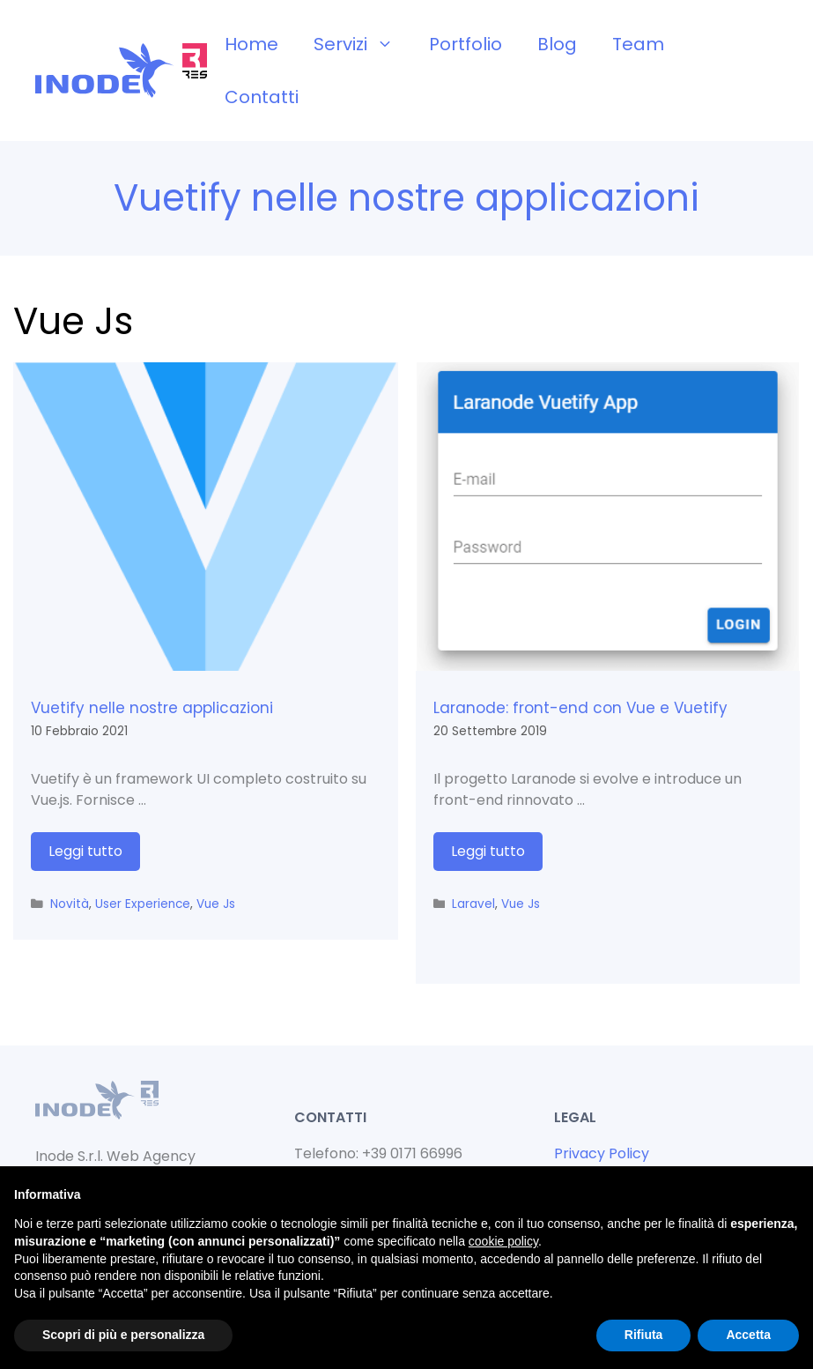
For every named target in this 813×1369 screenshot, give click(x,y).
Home (251, 44)
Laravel (473, 904)
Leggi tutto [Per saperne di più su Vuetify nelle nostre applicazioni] (85, 851)
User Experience (142, 904)
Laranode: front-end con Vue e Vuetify (580, 707)
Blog (557, 44)
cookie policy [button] (503, 1241)
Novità (69, 904)
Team (638, 44)
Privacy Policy (601, 1153)
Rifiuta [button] (644, 1335)
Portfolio (465, 44)
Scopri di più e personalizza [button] (123, 1335)
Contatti (262, 97)
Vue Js (215, 904)
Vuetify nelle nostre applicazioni (152, 707)
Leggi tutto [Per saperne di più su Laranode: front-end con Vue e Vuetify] (488, 851)
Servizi (362, 44)
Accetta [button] (748, 1335)
